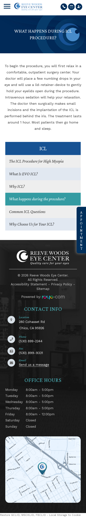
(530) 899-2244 (30, 341)
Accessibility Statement (29, 284)
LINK (9, 439)
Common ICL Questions (27, 211)
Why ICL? (17, 186)
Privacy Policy (61, 284)
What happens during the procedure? (37, 199)
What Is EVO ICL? (23, 174)
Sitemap (42, 289)
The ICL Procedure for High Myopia (36, 161)
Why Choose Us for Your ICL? (31, 224)
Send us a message (34, 365)
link (79, 209)
